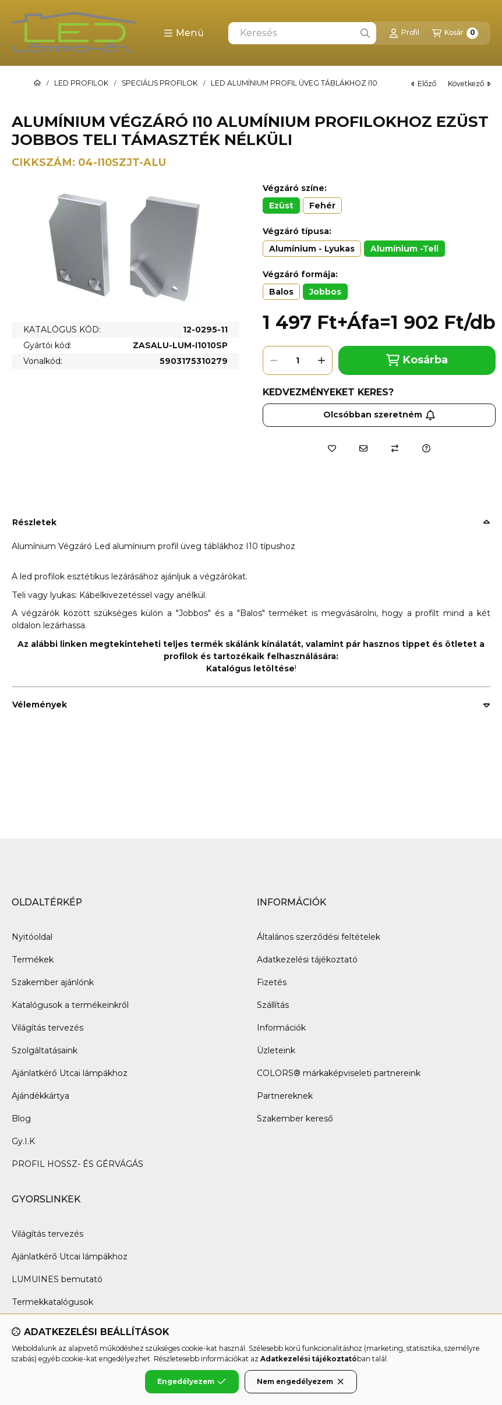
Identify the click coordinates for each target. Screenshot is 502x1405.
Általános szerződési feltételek (318, 937)
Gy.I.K (23, 1141)
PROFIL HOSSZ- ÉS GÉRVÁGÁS (77, 1164)
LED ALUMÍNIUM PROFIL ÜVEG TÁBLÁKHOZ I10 (294, 83)
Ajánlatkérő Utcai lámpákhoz (70, 1073)
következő (469, 83)
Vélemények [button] (39, 704)
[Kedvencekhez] (332, 448)
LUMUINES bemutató (57, 1279)
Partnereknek (285, 1096)
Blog (21, 1118)
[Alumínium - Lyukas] (312, 248)
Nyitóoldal (32, 937)
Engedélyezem (191, 1381)
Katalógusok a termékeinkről (70, 1005)
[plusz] (321, 360)
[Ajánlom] (363, 448)
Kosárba (417, 360)
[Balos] (281, 292)
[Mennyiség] (297, 360)
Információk (281, 1027)
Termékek (33, 959)
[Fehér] (322, 205)
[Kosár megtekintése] (455, 33)
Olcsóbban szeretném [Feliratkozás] (379, 414)
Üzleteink (276, 1050)
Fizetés (272, 982)
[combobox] (302, 33)
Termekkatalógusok (52, 1302)
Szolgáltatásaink (44, 1050)
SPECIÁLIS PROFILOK (159, 83)
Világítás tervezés (47, 1027)
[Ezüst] (281, 205)
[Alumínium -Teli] (404, 248)
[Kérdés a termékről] (426, 448)
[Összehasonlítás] (395, 448)
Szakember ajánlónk (53, 982)
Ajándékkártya (40, 1096)
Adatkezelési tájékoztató (307, 959)
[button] (183, 33)
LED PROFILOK (81, 83)
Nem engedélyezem (301, 1381)
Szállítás (273, 1005)
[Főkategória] (37, 83)
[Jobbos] (325, 292)
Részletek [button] (34, 522)
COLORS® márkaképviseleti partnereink (338, 1073)
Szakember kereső (295, 1118)
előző (423, 83)
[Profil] (404, 33)
